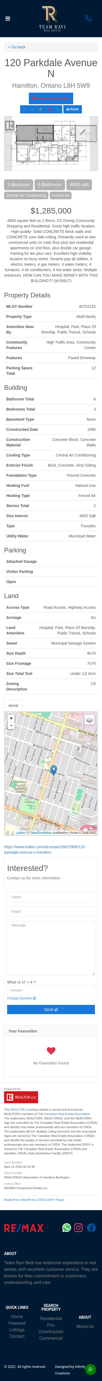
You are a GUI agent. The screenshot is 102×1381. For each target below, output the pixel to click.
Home (17, 1316)
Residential (51, 1318)
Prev (8, 143)
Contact (17, 1336)
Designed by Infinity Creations (70, 1370)
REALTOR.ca (20, 1109)
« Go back (17, 47)
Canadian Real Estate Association (67, 1114)
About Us (85, 1326)
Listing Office (12, 1183)
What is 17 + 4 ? (21, 982)
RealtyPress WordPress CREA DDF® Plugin (34, 1199)
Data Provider (13, 1173)
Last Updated (13, 1162)
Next (94, 143)
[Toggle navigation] (17, 18)
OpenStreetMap (41, 832)
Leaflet (20, 832)
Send (51, 1009)
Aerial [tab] (13, 705)
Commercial (51, 1338)
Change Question (21, 998)
